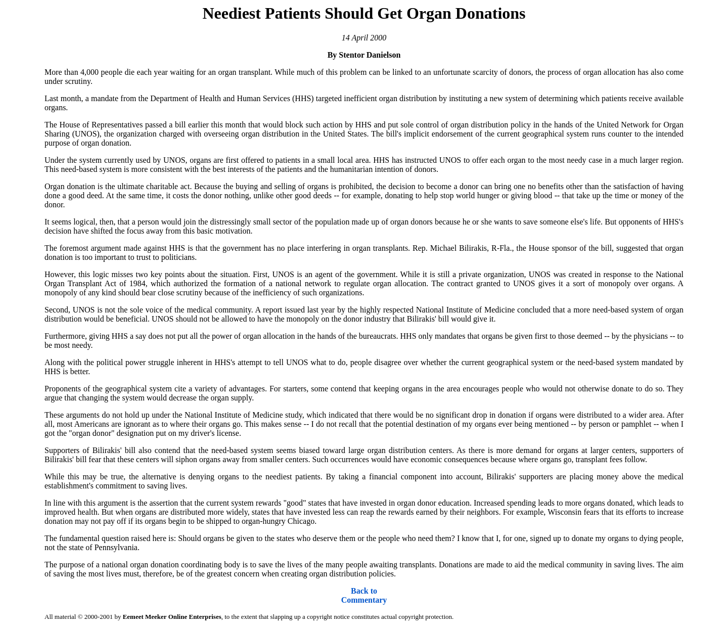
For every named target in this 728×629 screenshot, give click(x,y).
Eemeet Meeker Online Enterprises (172, 616)
